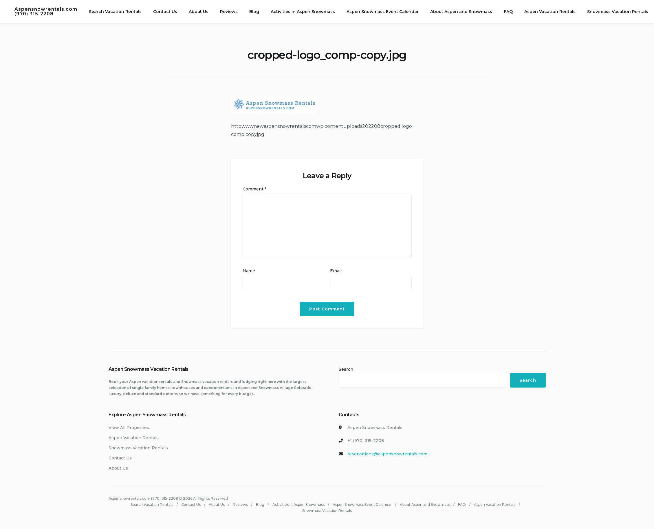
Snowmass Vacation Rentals (617, 11)
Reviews (229, 11)
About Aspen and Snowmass (461, 11)
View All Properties (129, 427)
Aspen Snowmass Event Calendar (383, 11)
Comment (254, 189)
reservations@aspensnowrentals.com (387, 454)
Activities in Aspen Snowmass (303, 11)
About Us (198, 11)
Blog (254, 11)
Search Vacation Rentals (115, 11)
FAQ (508, 11)
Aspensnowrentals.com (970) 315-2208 (45, 11)
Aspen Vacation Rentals (550, 11)
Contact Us (165, 11)
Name (249, 270)
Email (336, 270)
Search (346, 369)
